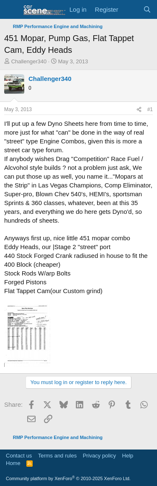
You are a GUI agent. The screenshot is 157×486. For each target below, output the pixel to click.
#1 (150, 109)
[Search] (147, 9)
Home (13, 463)
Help (128, 455)
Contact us (19, 455)
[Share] (139, 109)
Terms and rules (57, 455)
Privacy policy (99, 455)
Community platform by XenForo (68, 478)
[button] (11, 9)
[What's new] (130, 9)
